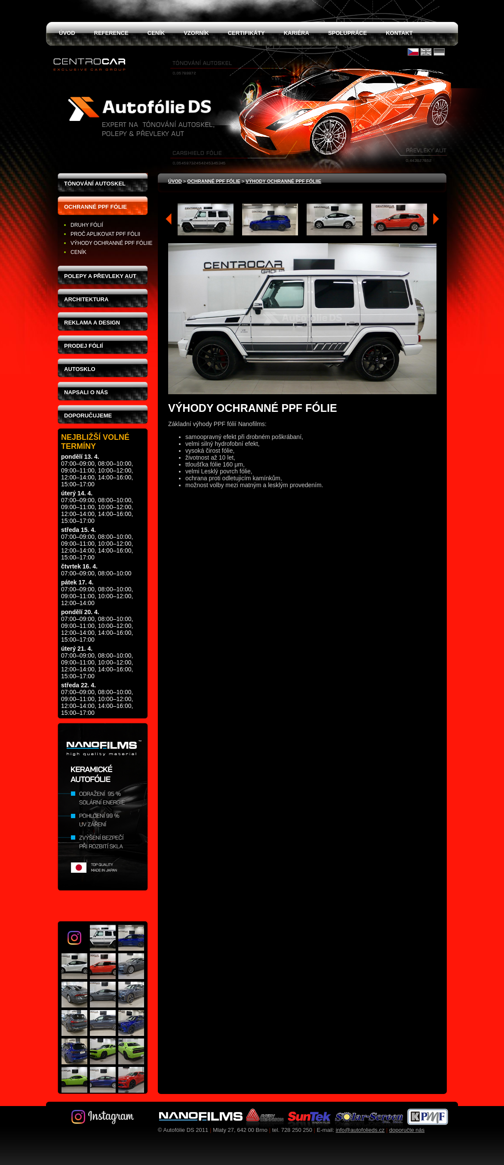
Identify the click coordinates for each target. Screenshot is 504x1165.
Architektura (86, 299)
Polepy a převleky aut (100, 276)
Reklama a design (92, 322)
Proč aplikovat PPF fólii (105, 234)
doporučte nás (406, 1130)
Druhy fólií (87, 225)
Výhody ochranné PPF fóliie (111, 243)
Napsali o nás (86, 392)
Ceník (78, 252)
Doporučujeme (88, 415)
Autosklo (79, 369)
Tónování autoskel (95, 183)
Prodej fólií (83, 346)
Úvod (175, 181)
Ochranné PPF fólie (95, 207)
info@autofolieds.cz (360, 1130)
